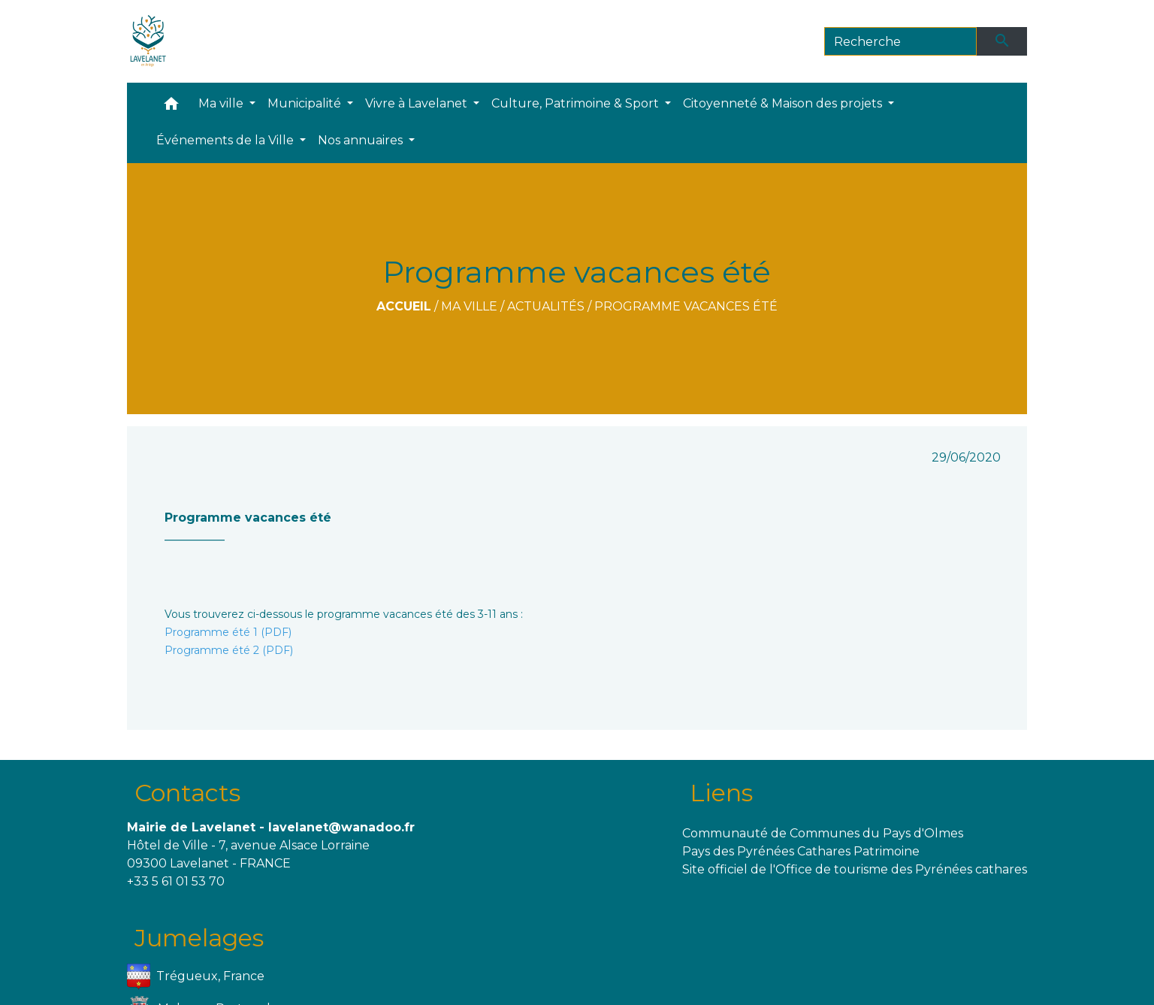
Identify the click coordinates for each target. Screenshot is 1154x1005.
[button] (171, 107)
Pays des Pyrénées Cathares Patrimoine (801, 851)
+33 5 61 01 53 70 (176, 881)
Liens (721, 792)
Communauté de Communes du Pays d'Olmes (822, 833)
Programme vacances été (686, 306)
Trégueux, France (196, 977)
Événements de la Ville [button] (226, 140)
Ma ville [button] (222, 103)
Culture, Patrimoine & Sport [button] (576, 103)
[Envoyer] (1002, 41)
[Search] (900, 41)
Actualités (546, 306)
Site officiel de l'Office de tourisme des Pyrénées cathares (854, 869)
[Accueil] (148, 41)
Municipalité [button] (305, 103)
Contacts (187, 792)
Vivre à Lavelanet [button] (417, 103)
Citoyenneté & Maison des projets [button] (784, 103)
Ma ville (469, 306)
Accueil (403, 306)
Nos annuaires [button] (362, 140)
